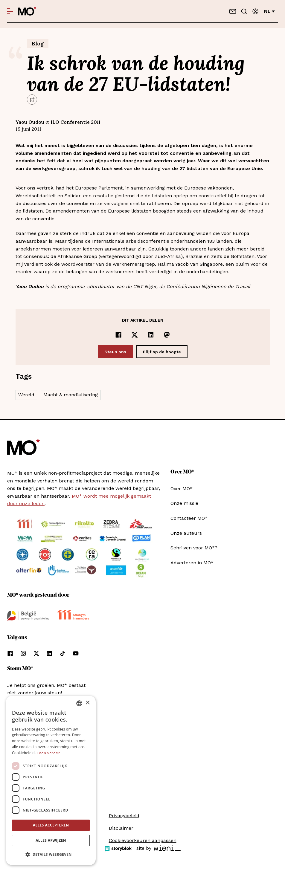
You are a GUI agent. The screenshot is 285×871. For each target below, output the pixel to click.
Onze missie (184, 503)
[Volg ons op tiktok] (62, 653)
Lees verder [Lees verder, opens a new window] (48, 753)
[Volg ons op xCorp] (36, 653)
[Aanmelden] (255, 11)
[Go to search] (244, 11)
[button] (51, 854)
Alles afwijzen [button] (51, 840)
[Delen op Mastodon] (167, 334)
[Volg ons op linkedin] (49, 653)
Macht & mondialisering (70, 395)
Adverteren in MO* (192, 563)
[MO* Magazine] (27, 11)
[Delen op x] (134, 334)
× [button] (87, 703)
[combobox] (79, 703)
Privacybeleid (124, 815)
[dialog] (51, 780)
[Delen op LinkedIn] (150, 334)
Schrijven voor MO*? (193, 548)
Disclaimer (121, 828)
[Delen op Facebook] (118, 334)
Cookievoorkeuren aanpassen (142, 840)
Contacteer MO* (189, 518)
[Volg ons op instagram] (23, 653)
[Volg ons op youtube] (76, 653)
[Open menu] (10, 11)
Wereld (26, 395)
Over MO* (181, 488)
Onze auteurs (186, 533)
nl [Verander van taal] (269, 11)
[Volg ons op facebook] (10, 653)
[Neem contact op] (232, 11)
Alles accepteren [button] (51, 825)
